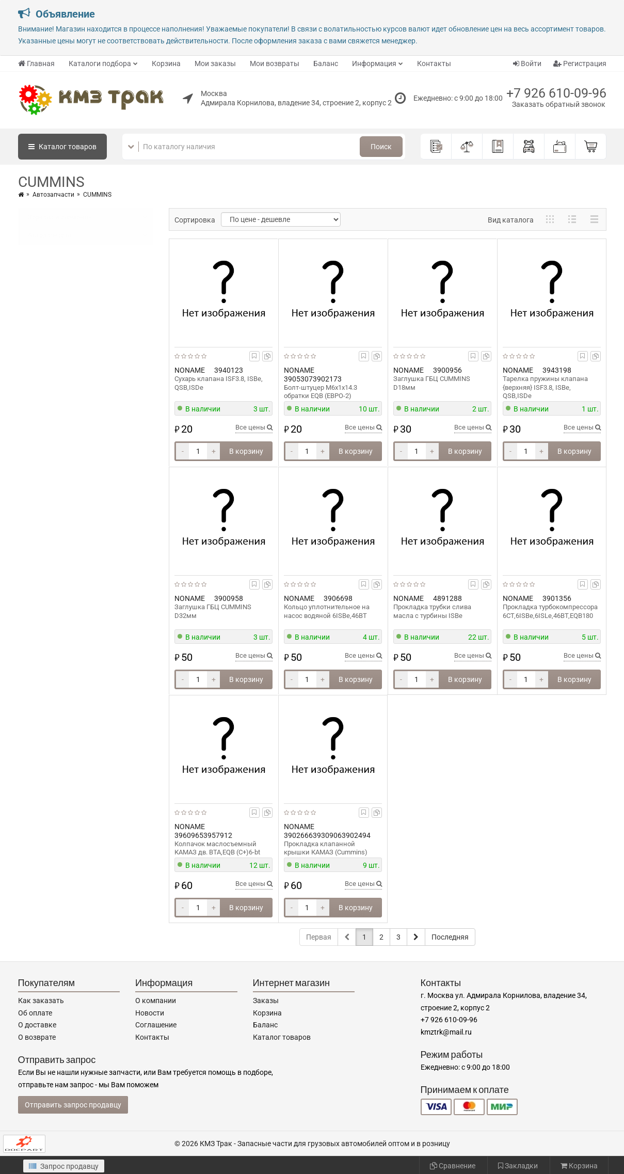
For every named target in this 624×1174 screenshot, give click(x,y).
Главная (36, 63)
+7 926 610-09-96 (556, 93)
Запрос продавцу (64, 1166)
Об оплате (35, 1013)
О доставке (37, 1025)
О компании (155, 1000)
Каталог (62, 146)
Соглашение (156, 1025)
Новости (149, 1013)
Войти (527, 63)
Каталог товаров (282, 1037)
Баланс (325, 63)
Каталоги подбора (100, 63)
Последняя (450, 937)
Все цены (254, 427)
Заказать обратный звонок (558, 104)
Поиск (381, 146)
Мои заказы (215, 63)
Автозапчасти (53, 194)
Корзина (166, 63)
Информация (374, 63)
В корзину (246, 451)
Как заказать (41, 1000)
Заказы (266, 1000)
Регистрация (579, 63)
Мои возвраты (274, 63)
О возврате (37, 1037)
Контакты (434, 63)
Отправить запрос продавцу (73, 1105)
